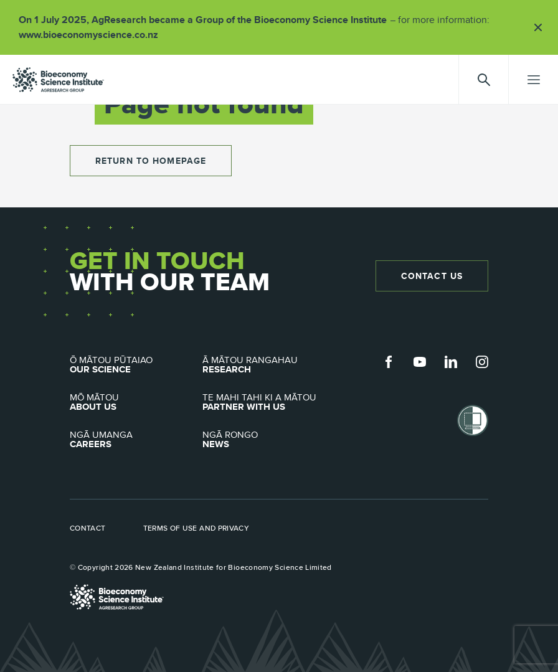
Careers (136, 439)
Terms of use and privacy (196, 528)
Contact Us (432, 276)
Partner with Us (268, 402)
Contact (88, 528)
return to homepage (150, 160)
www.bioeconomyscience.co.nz (93, 34)
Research (268, 365)
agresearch (58, 79)
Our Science (136, 365)
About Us (136, 402)
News (268, 439)
